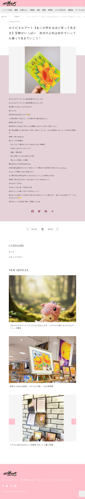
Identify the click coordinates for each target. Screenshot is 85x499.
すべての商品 (7, 10)
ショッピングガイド (49, 480)
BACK (34, 229)
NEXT (50, 229)
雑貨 (16, 10)
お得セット (23, 10)
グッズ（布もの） (60, 10)
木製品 (32, 10)
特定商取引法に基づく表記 (30, 480)
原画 (44, 10)
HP (70, 480)
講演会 (70, 10)
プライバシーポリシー (11, 480)
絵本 (38, 10)
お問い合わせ (63, 480)
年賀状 (50, 10)
